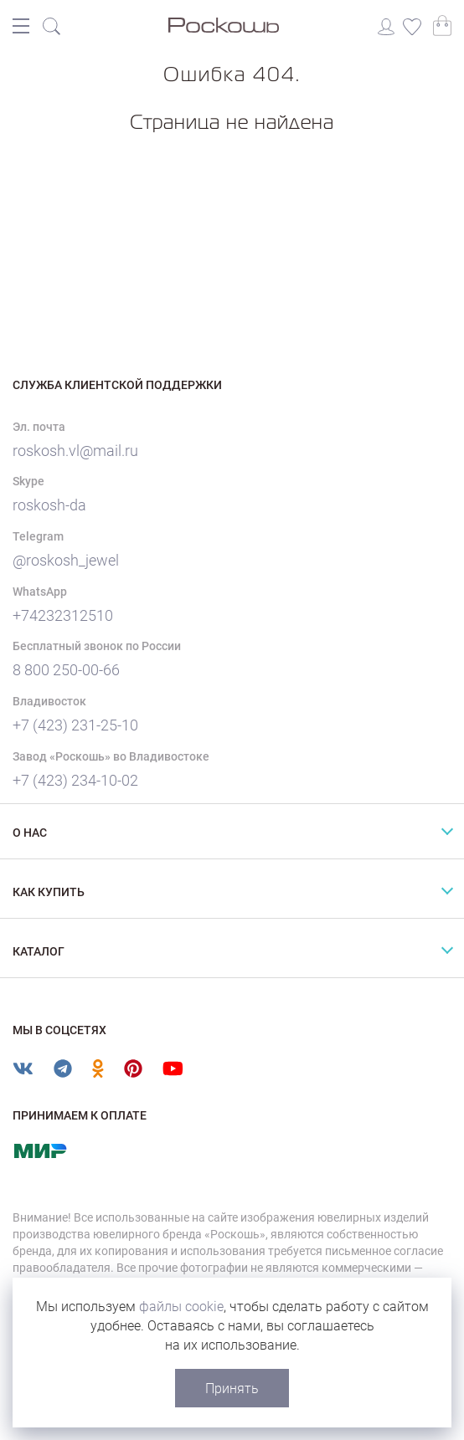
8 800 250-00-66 (66, 670)
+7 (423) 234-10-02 (75, 780)
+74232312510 (63, 615)
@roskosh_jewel (66, 560)
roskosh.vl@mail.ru (75, 450)
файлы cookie (181, 1306)
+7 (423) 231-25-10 (75, 725)
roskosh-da (49, 505)
